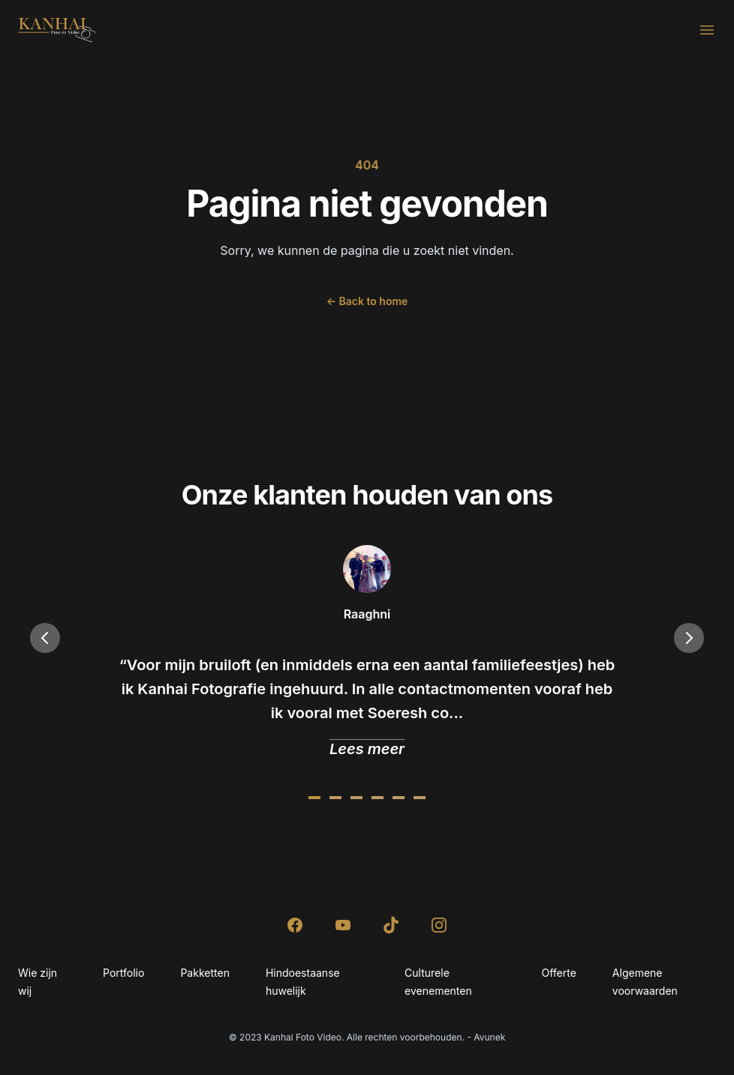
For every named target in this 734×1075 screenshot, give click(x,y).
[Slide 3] (378, 797)
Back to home (367, 301)
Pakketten (204, 972)
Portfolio (123, 972)
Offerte (558, 972)
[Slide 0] (314, 797)
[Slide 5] (420, 797)
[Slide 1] (335, 797)
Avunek (489, 1037)
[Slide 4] (399, 797)
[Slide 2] (356, 797)
